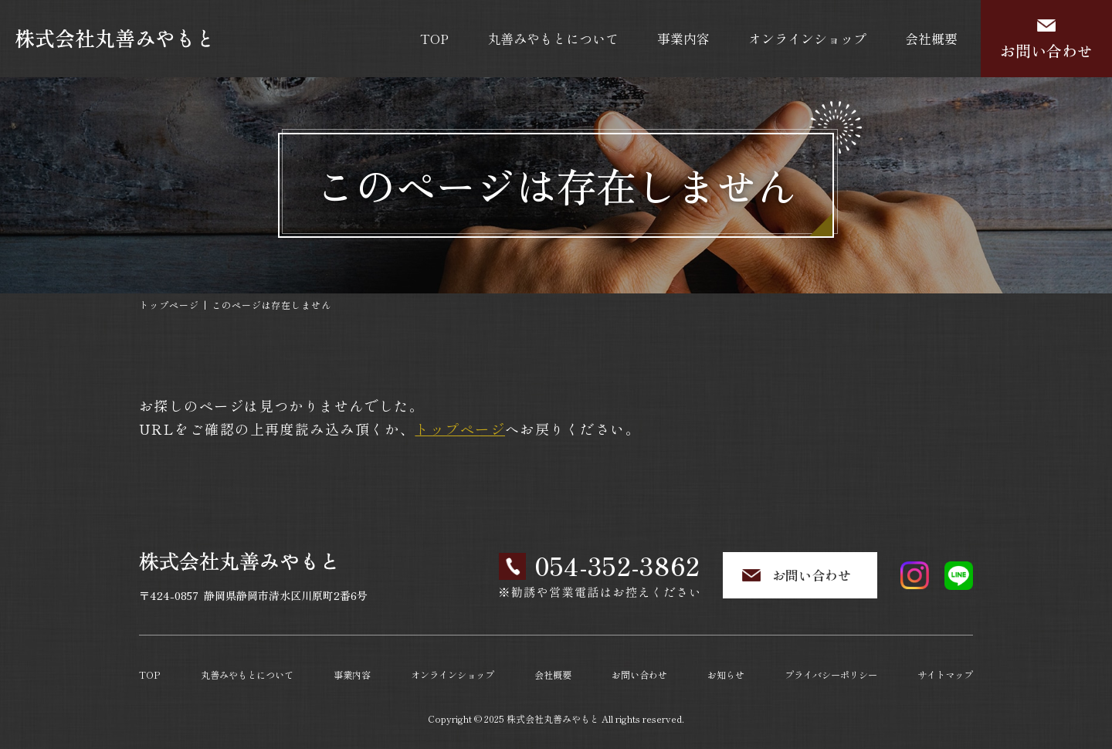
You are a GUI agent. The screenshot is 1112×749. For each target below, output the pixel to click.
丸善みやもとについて (553, 38)
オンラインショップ (807, 38)
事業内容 (683, 38)
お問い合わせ (1046, 50)
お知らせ (725, 673)
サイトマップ (944, 673)
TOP (434, 38)
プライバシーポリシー (830, 673)
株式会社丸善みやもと (553, 715)
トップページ (169, 304)
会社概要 (931, 38)
